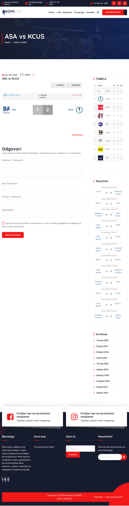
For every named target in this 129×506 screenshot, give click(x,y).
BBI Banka (108, 91)
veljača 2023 (102, 393)
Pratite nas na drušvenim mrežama (34, 415)
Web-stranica (8, 218)
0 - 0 (109, 193)
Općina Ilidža (108, 132)
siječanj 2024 (102, 375)
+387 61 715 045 (54, 3)
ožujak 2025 (102, 346)
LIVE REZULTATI (113, 12)
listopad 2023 (102, 381)
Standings (74, 93)
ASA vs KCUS (20, 42)
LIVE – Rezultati (64, 12)
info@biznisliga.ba (36, 3)
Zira (107, 158)
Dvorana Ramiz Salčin (11, 3)
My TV (108, 116)
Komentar (12, 168)
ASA (14, 118)
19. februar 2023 (101, 3)
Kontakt (90, 12)
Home (51, 12)
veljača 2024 (102, 370)
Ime (10, 192)
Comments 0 (77, 143)
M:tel (107, 107)
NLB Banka (108, 124)
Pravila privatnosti (114, 497)
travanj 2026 (102, 340)
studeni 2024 (102, 352)
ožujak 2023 (102, 387)
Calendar (58, 93)
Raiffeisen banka (108, 149)
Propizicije (79, 12)
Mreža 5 (75, 103)
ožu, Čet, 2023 (9, 83)
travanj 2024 (102, 364)
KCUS (70, 118)
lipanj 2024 (101, 358)
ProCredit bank (108, 141)
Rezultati (99, 497)
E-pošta (11, 205)
